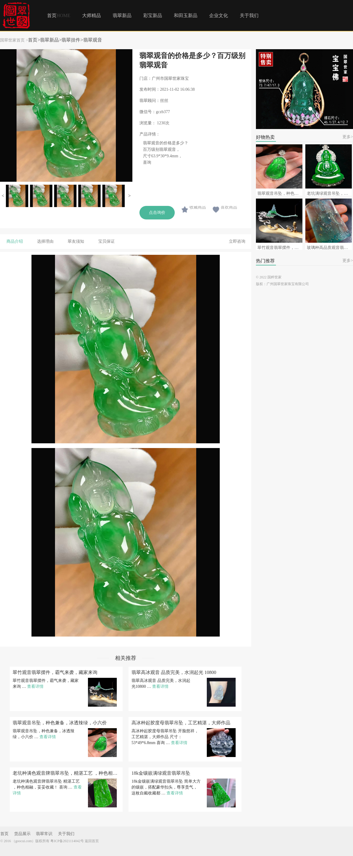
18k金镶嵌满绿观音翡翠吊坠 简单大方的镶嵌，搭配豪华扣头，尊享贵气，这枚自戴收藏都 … (166, 787)
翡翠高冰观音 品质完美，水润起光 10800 (173, 672)
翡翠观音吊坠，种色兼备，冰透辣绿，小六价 (60, 723)
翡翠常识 (44, 834)
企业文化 (218, 15)
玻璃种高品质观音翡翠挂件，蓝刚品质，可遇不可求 (329, 248)
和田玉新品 (185, 15)
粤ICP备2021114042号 (67, 841)
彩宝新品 (152, 15)
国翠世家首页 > (14, 40)
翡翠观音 (92, 39)
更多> (347, 137)
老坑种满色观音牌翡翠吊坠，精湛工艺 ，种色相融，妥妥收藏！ (66, 773)
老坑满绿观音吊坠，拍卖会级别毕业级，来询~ (329, 193)
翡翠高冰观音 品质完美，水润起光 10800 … (160, 683)
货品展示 (22, 834)
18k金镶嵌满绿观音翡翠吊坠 (160, 773)
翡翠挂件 (70, 39)
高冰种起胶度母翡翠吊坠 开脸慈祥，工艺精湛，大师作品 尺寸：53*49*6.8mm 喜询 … (165, 737)
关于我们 (249, 15)
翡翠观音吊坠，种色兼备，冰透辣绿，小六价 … (43, 734)
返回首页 (92, 841)
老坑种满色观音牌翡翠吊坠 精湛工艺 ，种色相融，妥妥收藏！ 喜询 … (47, 787)
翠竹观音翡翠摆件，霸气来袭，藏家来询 (55, 672)
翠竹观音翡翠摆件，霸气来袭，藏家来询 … (46, 683)
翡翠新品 (122, 15)
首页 (58, 15)
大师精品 (91, 15)
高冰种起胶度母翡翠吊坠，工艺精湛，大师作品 (180, 723)
